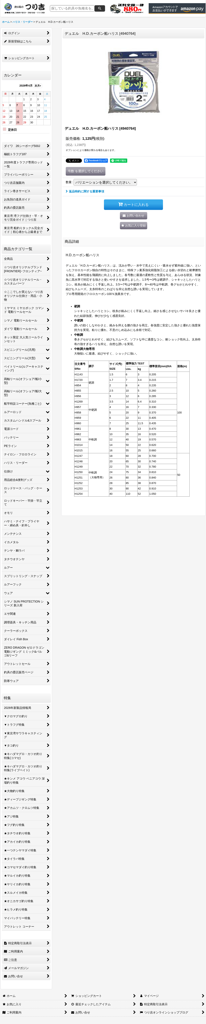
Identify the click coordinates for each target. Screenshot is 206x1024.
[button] (133, 225)
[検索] (99, 8)
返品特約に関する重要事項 (85, 191)
